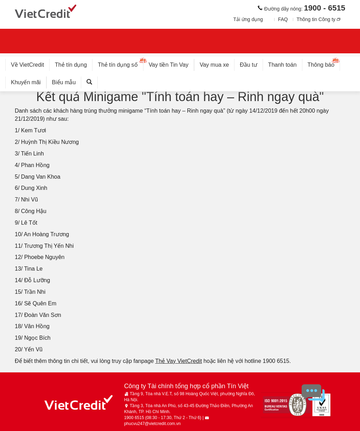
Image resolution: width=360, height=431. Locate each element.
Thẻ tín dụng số (120, 63)
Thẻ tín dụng (71, 65)
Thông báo (324, 63)
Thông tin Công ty (316, 19)
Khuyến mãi (26, 82)
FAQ (283, 19)
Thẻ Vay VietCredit (178, 361)
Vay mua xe (214, 65)
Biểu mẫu (64, 82)
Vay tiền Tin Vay (171, 63)
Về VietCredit (27, 65)
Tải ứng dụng (248, 19)
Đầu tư (248, 65)
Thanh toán (282, 65)
